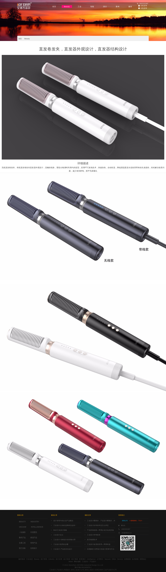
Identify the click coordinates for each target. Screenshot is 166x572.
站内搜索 (135, 559)
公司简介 (100, 559)
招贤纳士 (143, 559)
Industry (35, 521)
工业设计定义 (58, 535)
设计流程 (66, 559)
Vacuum (22, 527)
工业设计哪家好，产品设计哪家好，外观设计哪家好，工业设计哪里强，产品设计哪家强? (101, 521)
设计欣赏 (59, 559)
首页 (20, 39)
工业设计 (85, 561)
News (71, 561)
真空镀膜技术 (92, 539)
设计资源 (74, 559)
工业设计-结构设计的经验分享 (64, 539)
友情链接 (127, 559)
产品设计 (93, 561)
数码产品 (22, 537)
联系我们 (82, 559)
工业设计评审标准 (93, 535)
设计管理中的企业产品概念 (63, 521)
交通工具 (22, 543)
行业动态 (29, 559)
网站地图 (77, 561)
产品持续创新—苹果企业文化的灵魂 (100, 530)
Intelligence (37, 527)
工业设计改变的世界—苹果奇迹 (98, 544)
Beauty (27, 39)
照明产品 (33, 543)
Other (114, 559)
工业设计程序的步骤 (60, 544)
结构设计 (33, 548)
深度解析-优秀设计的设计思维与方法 (100, 549)
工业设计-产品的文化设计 (62, 549)
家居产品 (33, 537)
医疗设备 (22, 548)
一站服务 (22, 532)
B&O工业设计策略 (60, 530)
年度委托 (33, 532)
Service (120, 559)
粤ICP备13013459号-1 (83, 567)
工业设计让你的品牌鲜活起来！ (65, 525)
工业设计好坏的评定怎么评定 (98, 525)
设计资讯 (44, 559)
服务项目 (21, 559)
